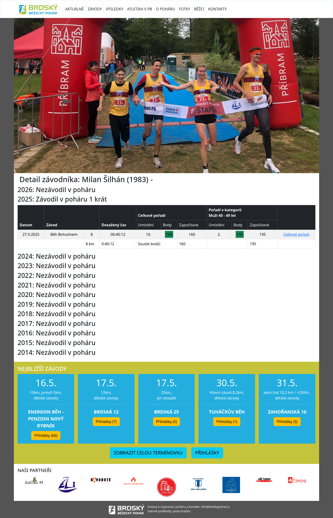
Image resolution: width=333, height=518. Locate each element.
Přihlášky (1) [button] (226, 421)
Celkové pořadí (296, 234)
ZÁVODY (95, 9)
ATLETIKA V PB (139, 9)
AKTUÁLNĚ (74, 9)
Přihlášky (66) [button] (45, 435)
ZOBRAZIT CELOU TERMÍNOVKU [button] (148, 453)
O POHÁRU (165, 9)
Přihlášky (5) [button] (166, 421)
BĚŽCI (199, 9)
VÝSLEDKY (114, 9)
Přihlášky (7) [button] (106, 421)
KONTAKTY (217, 9)
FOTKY (184, 9)
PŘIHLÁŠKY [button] (207, 453)
